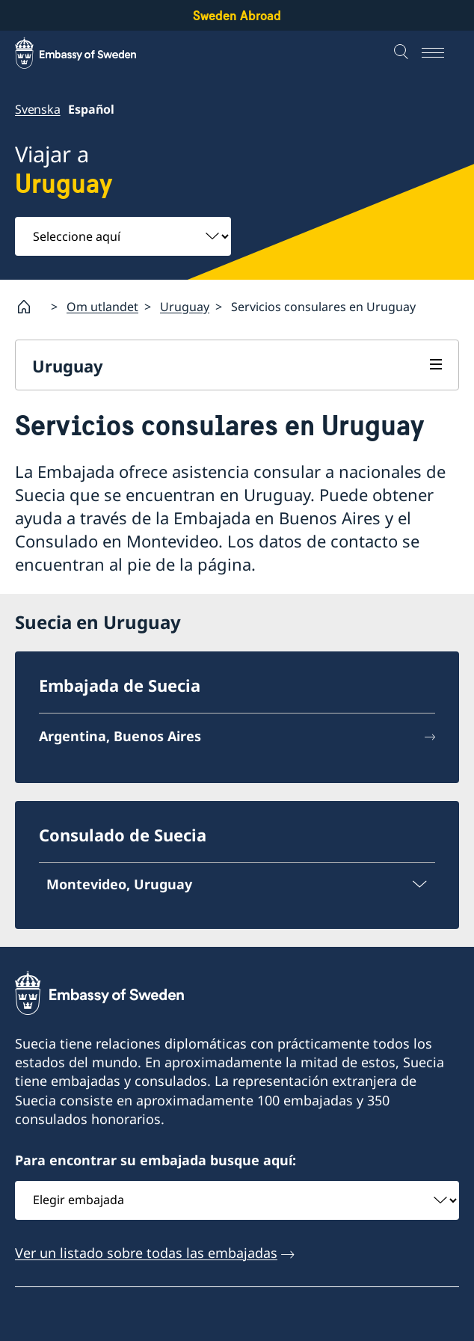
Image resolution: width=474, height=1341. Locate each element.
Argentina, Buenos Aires (120, 736)
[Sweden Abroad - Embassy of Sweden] (89, 53)
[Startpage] (30, 307)
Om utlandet (102, 306)
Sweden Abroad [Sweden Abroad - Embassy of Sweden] (237, 15)
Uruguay (184, 306)
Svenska (38, 109)
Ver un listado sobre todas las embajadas (146, 1253)
